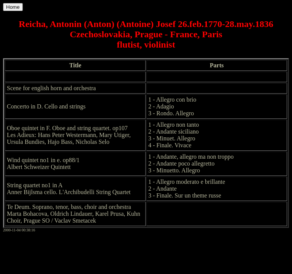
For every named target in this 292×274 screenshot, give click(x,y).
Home (13, 7)
